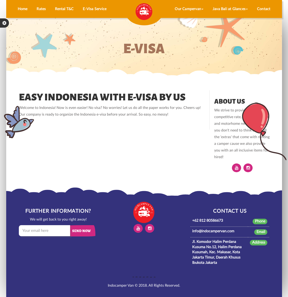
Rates (41, 9)
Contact (263, 9)
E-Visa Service (94, 9)
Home (23, 9)
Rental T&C (64, 9)
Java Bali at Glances (230, 9)
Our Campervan (189, 9)
